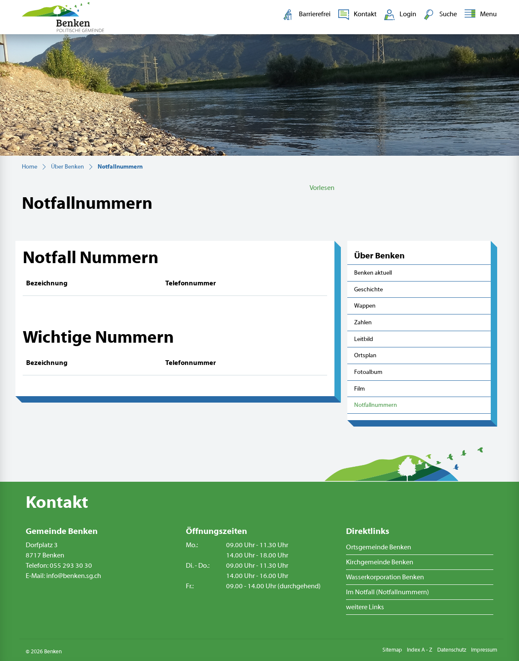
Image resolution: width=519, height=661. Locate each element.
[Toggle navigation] (479, 14)
